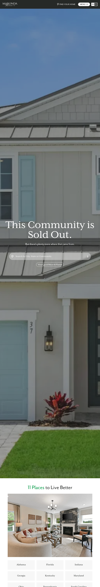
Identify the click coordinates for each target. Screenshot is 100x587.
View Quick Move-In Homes (50, 264)
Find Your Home (66, 4)
